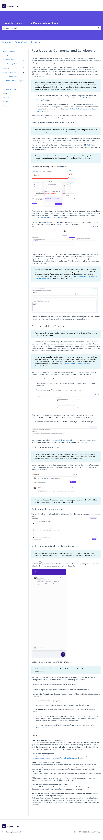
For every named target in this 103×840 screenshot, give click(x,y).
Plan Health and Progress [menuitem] (15, 81)
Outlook (89, 145)
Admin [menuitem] (5, 55)
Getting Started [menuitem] (9, 51)
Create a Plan (36, 42)
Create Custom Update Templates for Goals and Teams (55, 758)
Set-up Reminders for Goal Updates (48, 218)
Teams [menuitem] (8, 85)
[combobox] (49, 28)
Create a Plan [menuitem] (11, 89)
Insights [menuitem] (6, 97)
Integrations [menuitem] (7, 106)
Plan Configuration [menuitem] (12, 76)
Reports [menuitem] (6, 93)
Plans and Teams (21, 42)
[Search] (99, 28)
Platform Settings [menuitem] (9, 60)
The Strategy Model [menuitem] (10, 64)
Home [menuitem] (5, 102)
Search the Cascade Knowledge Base (30, 23)
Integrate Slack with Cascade (62, 440)
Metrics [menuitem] (6, 68)
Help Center (6, 42)
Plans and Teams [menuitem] (9, 72)
